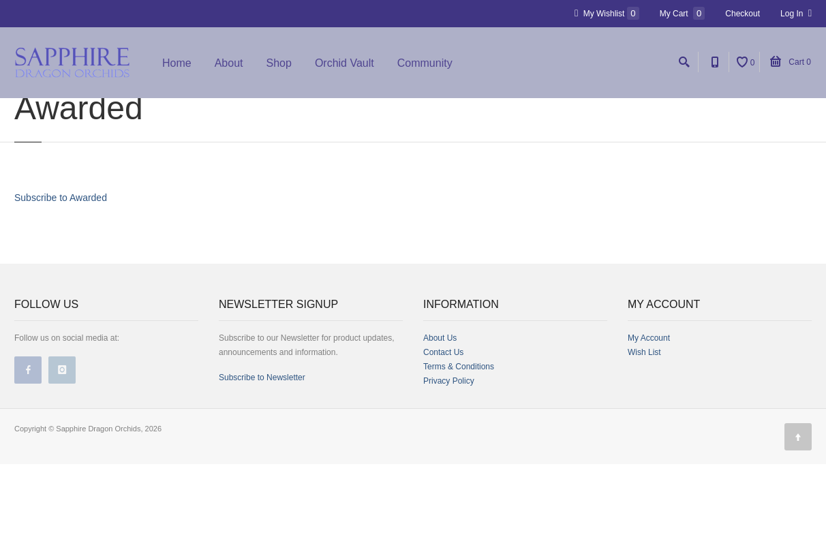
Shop (279, 63)
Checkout (742, 13)
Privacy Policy (448, 471)
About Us (440, 428)
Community (425, 63)
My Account (649, 428)
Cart (790, 62)
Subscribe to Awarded (60, 287)
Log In (796, 13)
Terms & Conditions (458, 456)
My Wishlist (607, 13)
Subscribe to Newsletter (262, 467)
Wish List (644, 442)
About (229, 63)
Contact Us (443, 442)
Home (177, 63)
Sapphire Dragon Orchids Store (103, 112)
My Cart (682, 13)
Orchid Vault (344, 63)
